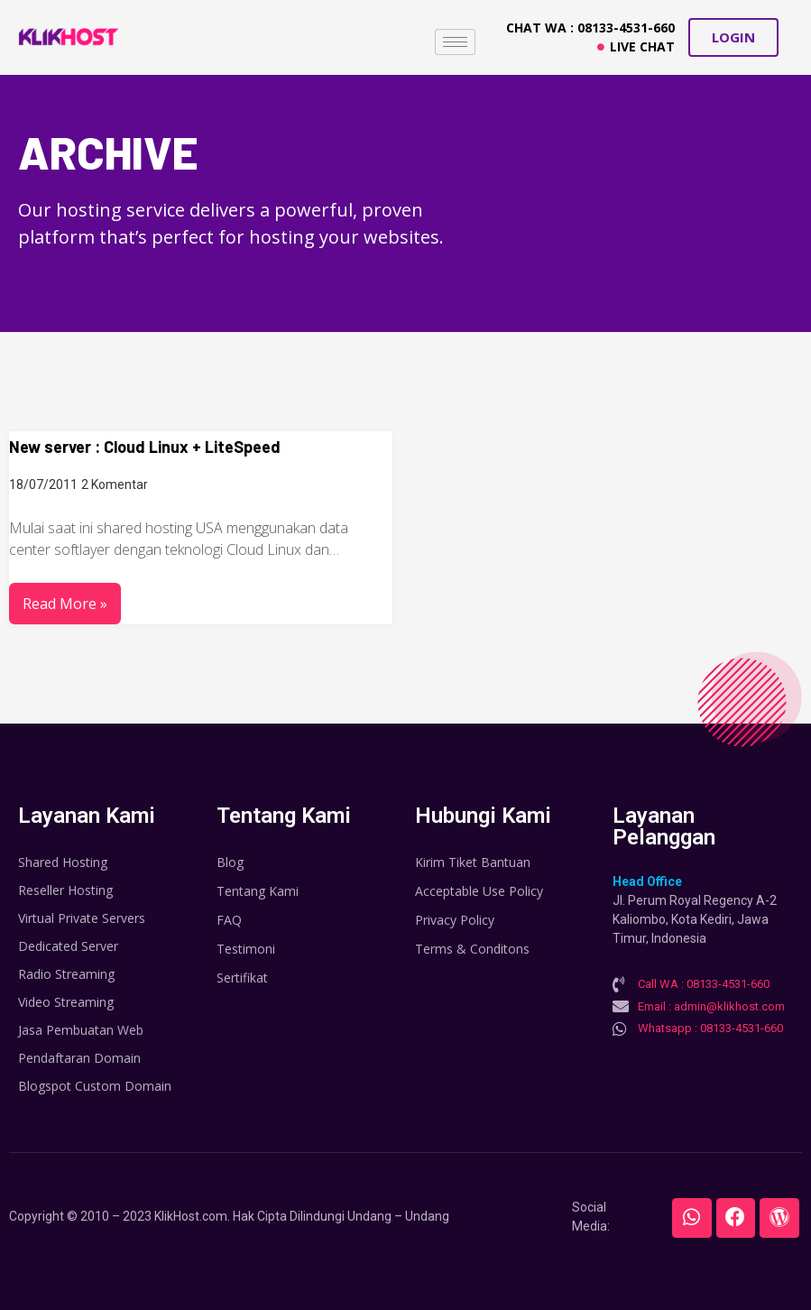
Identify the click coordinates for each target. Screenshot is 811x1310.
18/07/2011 (43, 484)
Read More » (65, 603)
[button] (733, 37)
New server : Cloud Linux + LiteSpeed (145, 447)
